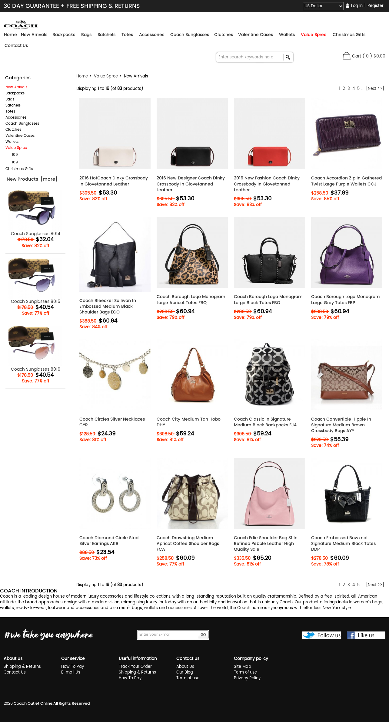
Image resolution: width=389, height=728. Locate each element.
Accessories (15, 117)
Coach (243, 608)
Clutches (13, 130)
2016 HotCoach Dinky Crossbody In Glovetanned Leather (113, 181)
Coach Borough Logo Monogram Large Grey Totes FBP (345, 299)
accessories (180, 608)
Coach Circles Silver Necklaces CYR (112, 422)
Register (375, 6)
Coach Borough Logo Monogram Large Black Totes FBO (268, 299)
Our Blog (184, 672)
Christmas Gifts (19, 169)
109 (12, 155)
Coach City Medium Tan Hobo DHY (189, 422)
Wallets (11, 142)
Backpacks (15, 93)
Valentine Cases (20, 136)
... (362, 89)
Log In (357, 6)
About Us (185, 667)
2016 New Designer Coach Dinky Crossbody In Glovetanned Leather (191, 183)
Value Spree (106, 76)
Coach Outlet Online (33, 703)
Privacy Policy (247, 678)
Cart (356, 56)
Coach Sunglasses (22, 123)
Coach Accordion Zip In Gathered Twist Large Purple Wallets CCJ (346, 181)
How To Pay (72, 667)
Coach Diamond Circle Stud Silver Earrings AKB (108, 540)
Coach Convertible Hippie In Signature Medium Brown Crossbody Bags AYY (341, 425)
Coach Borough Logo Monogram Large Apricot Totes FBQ (191, 299)
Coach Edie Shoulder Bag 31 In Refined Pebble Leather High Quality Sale (266, 543)
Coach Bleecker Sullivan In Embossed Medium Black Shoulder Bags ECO (107, 306)
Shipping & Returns (22, 667)
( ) (373, 56)
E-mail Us (70, 672)
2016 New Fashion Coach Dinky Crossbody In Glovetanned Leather (267, 183)
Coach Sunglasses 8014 (35, 213)
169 (12, 162)
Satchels (13, 105)
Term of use (187, 678)
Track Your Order (135, 667)
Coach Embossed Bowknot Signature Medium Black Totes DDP (343, 543)
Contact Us (16, 45)
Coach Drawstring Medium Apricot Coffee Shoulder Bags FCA (188, 543)
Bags (9, 99)
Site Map (242, 667)
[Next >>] (375, 89)
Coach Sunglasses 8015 (35, 281)
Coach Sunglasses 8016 (35, 349)
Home (10, 34)
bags (377, 602)
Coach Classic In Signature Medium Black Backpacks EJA (265, 422)
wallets (151, 608)
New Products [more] (32, 179)
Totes (10, 111)
